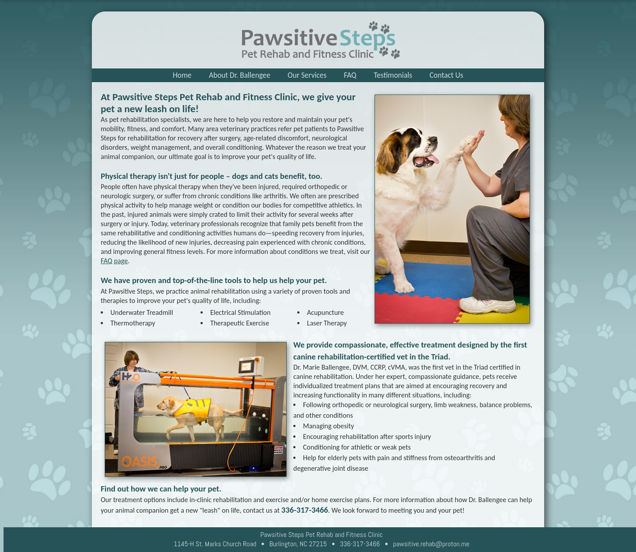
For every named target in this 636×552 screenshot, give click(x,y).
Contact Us (446, 75)
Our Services (307, 75)
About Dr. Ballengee (239, 75)
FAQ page (114, 261)
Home (182, 75)
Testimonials (393, 75)
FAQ (350, 75)
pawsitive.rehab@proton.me (431, 543)
